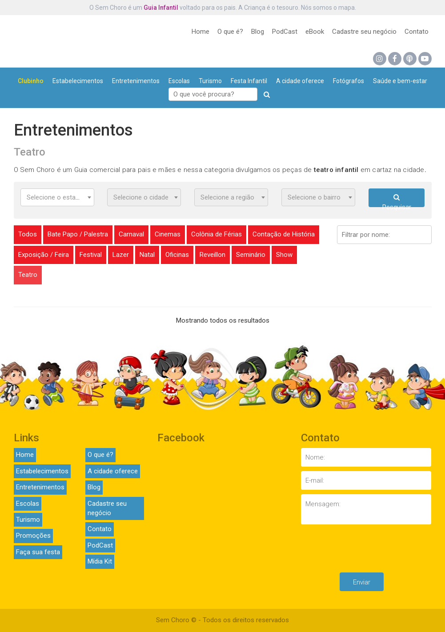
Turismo (210, 80)
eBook (314, 32)
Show (284, 255)
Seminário (250, 255)
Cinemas (167, 234)
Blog (257, 32)
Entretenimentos (136, 80)
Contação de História (284, 234)
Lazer (120, 255)
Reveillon (212, 255)
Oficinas (177, 255)
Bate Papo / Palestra (78, 234)
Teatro (27, 275)
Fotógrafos (348, 80)
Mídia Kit (100, 561)
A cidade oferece (300, 80)
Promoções (33, 536)
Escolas (179, 80)
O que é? (230, 32)
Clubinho (31, 80)
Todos (27, 234)
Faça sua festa (38, 552)
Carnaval (131, 234)
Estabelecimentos (77, 80)
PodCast (284, 32)
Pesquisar (396, 200)
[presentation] (368, 550)
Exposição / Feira (43, 255)
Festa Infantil (249, 80)
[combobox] (57, 197)
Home (200, 32)
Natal (147, 255)
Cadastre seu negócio (364, 32)
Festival (91, 255)
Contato (417, 32)
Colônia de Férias (216, 234)
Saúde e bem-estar (400, 80)
